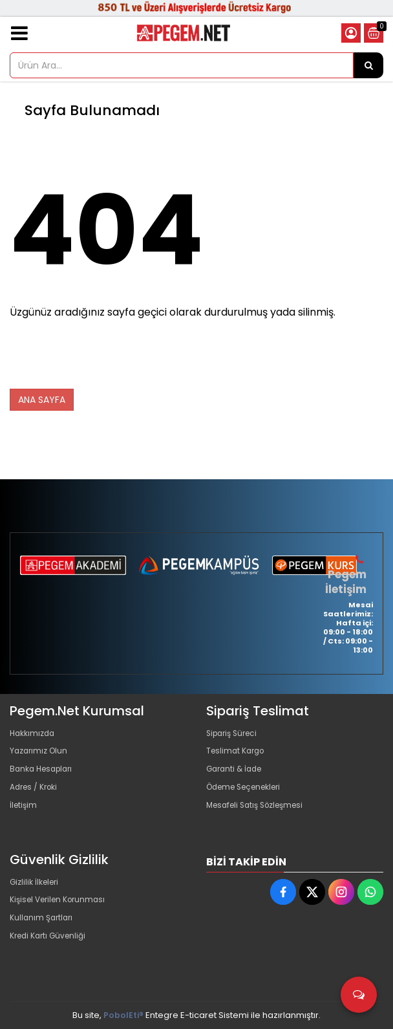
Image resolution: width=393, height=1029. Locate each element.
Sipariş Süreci (234, 733)
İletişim (24, 816)
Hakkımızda (34, 733)
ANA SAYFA (41, 399)
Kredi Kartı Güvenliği (51, 945)
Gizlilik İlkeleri (37, 883)
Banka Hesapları (44, 774)
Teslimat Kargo (238, 754)
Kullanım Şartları (43, 924)
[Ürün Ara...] (368, 65)
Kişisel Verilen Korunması (62, 904)
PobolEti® (123, 1015)
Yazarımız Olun (41, 754)
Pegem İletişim (345, 581)
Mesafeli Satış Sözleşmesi (260, 816)
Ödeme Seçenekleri (249, 795)
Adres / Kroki (36, 795)
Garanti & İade (236, 774)
